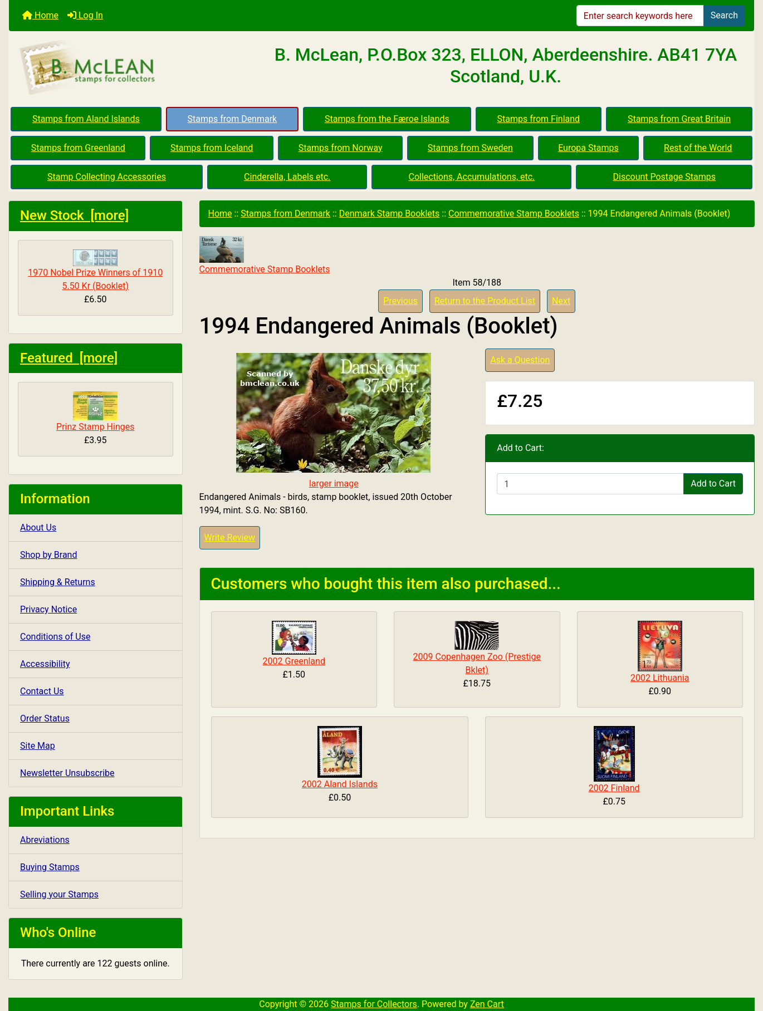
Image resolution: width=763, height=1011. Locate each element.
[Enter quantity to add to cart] (590, 483)
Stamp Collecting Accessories (106, 176)
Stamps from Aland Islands (86, 119)
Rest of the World (698, 148)
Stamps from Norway (341, 148)
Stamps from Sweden (470, 148)
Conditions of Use (55, 636)
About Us (38, 527)
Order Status (45, 718)
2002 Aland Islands (340, 784)
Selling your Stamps (59, 894)
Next (561, 301)
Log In (85, 15)
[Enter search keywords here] (640, 15)
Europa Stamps (588, 148)
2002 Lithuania (659, 678)
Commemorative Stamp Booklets (513, 213)
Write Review (229, 537)
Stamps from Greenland (78, 148)
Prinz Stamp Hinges (95, 411)
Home (40, 15)
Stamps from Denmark (232, 119)
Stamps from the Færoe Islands (387, 119)
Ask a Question (520, 360)
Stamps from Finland (538, 119)
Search (724, 15)
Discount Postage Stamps (664, 176)
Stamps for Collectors (374, 1004)
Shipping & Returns (57, 582)
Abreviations (45, 840)
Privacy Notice (48, 609)
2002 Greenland (294, 661)
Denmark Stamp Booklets (389, 213)
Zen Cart (487, 1004)
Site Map (37, 745)
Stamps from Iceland (211, 148)
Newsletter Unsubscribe (67, 773)
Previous (400, 301)
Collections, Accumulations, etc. (471, 176)
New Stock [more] (74, 215)
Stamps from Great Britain (679, 119)
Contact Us (42, 691)
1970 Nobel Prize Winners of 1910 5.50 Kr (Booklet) (95, 270)
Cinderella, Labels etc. (287, 176)
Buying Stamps (50, 867)
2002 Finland (614, 788)
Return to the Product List (484, 301)
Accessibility (45, 664)
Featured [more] (69, 358)
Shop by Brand (48, 554)
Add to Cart (713, 483)
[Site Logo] (133, 68)
